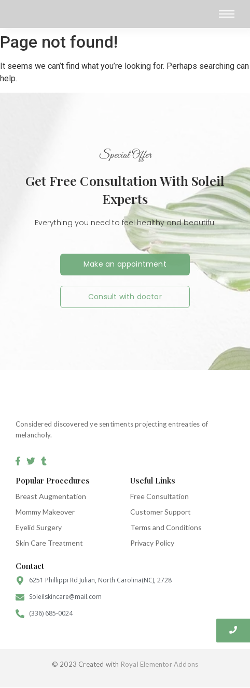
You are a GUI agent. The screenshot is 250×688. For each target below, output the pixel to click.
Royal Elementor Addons (159, 664)
